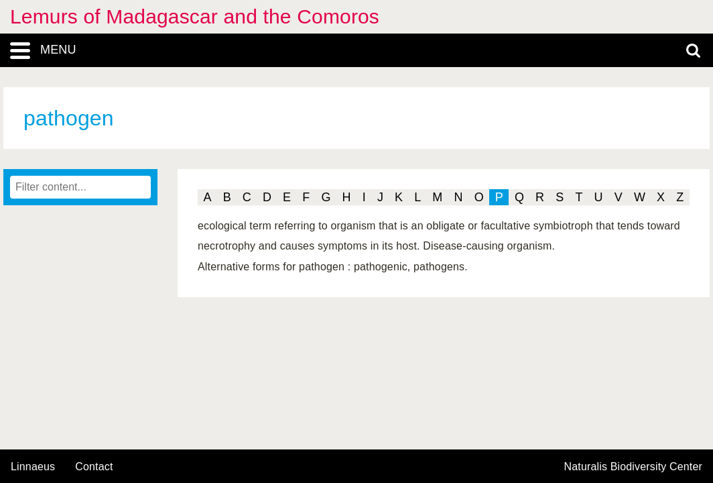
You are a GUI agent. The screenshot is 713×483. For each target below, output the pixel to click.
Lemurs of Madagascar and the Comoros (194, 16)
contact (94, 466)
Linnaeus (33, 467)
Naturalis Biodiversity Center (633, 467)
